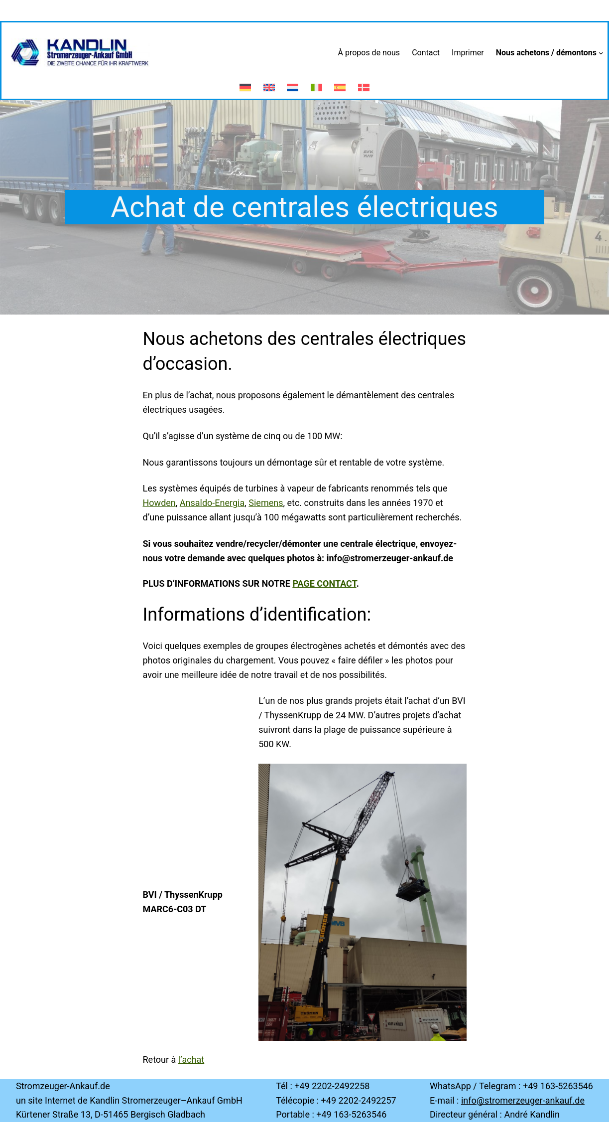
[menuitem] (245, 83)
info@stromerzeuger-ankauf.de (523, 1100)
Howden (159, 502)
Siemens (265, 502)
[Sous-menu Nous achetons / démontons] (601, 52)
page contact (324, 583)
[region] (362, 902)
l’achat (191, 1059)
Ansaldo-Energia (212, 502)
